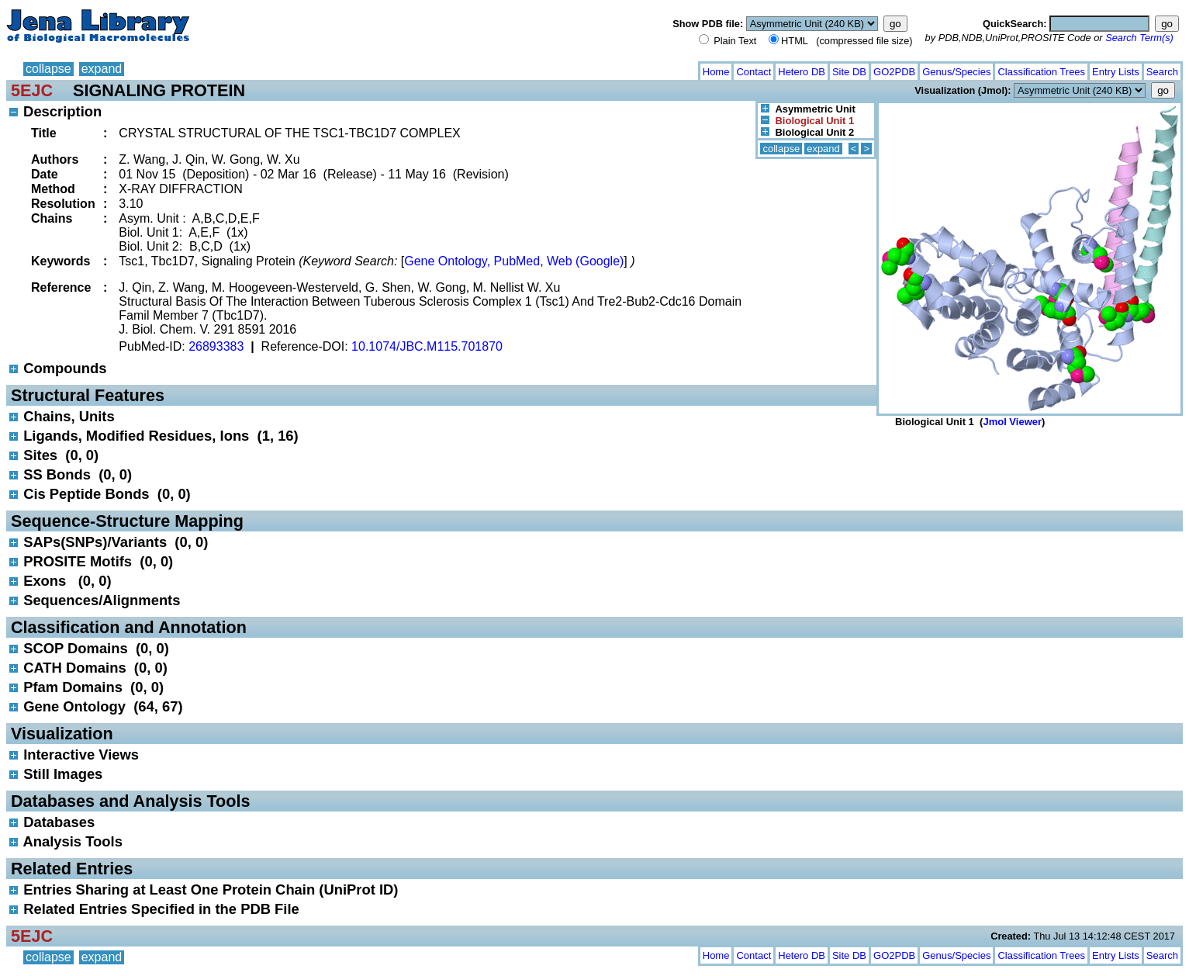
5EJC (32, 90)
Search (1162, 72)
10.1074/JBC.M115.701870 (427, 346)
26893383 (216, 346)
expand (102, 68)
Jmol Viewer (1012, 421)
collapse (48, 68)
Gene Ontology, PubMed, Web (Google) (514, 261)
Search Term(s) (1139, 37)
